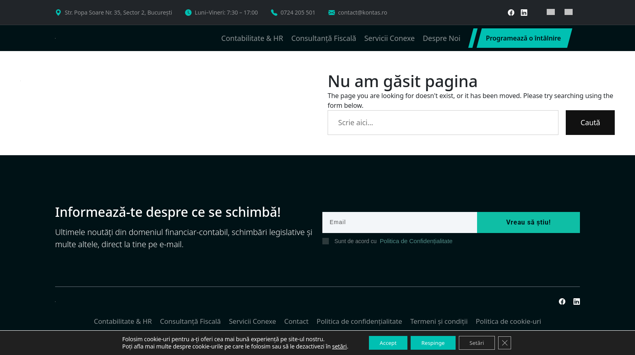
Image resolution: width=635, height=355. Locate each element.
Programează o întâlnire (523, 38)
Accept (383, 342)
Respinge (432, 342)
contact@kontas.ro (362, 12)
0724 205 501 (298, 12)
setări (333, 346)
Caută (590, 122)
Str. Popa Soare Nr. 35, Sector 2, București (118, 12)
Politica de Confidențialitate (413, 241)
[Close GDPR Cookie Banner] (510, 342)
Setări (480, 342)
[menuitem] (551, 12)
